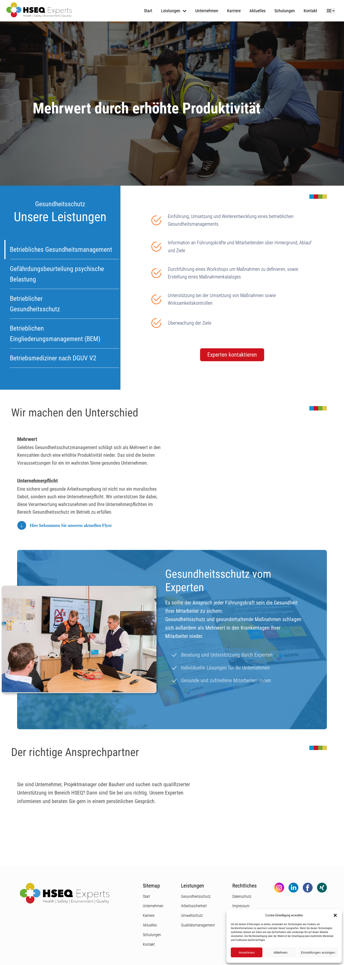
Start (148, 10)
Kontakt (310, 10)
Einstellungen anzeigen (318, 952)
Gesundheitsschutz (196, 896)
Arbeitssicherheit (194, 905)
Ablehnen (280, 952)
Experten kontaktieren (232, 354)
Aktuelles (257, 10)
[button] (335, 915)
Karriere (234, 10)
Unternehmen (206, 10)
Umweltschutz (192, 915)
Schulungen (284, 10)
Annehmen (247, 952)
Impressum (241, 905)
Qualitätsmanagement (198, 925)
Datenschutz (241, 896)
